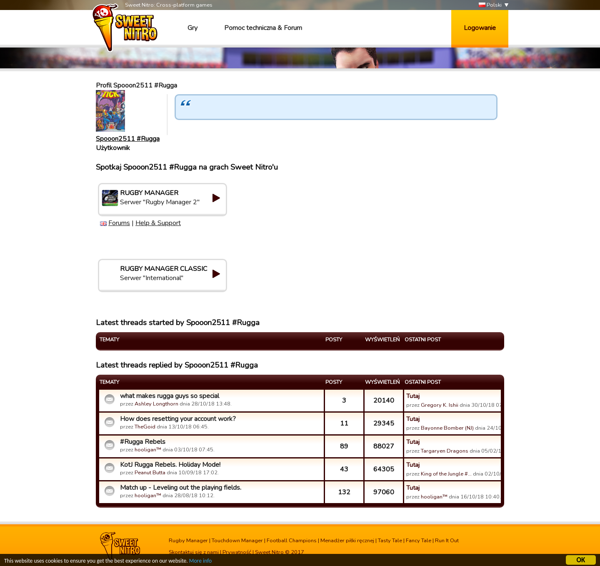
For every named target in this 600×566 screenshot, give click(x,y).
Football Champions (292, 540)
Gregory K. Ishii (439, 405)
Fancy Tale (418, 540)
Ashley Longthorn (156, 404)
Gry (193, 28)
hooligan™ (148, 449)
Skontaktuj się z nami (194, 552)
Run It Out (447, 540)
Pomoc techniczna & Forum (263, 28)
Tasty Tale (390, 540)
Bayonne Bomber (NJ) (447, 428)
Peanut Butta (150, 472)
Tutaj (413, 396)
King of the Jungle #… (446, 474)
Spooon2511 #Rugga (128, 138)
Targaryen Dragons (444, 451)
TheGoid (145, 427)
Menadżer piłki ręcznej (347, 540)
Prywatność (236, 552)
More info (200, 562)
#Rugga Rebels (142, 442)
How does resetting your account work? (178, 419)
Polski (490, 5)
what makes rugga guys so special (169, 396)
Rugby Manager (188, 540)
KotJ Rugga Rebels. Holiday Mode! (170, 465)
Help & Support (158, 223)
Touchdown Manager (237, 540)
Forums (119, 223)
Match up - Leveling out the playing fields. (180, 488)
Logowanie (480, 28)
